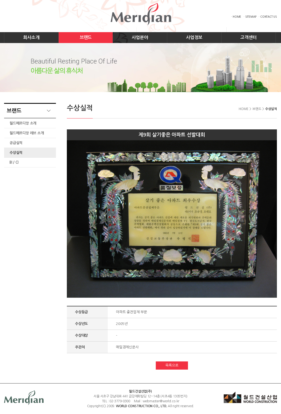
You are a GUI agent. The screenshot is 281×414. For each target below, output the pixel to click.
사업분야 (140, 37)
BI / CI (14, 162)
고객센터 (248, 37)
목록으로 (171, 365)
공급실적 (16, 143)
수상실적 (16, 152)
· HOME (236, 17)
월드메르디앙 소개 (23, 123)
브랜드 (86, 37)
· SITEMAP (250, 17)
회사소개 (31, 37)
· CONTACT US (268, 17)
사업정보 (194, 37)
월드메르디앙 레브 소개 (27, 133)
